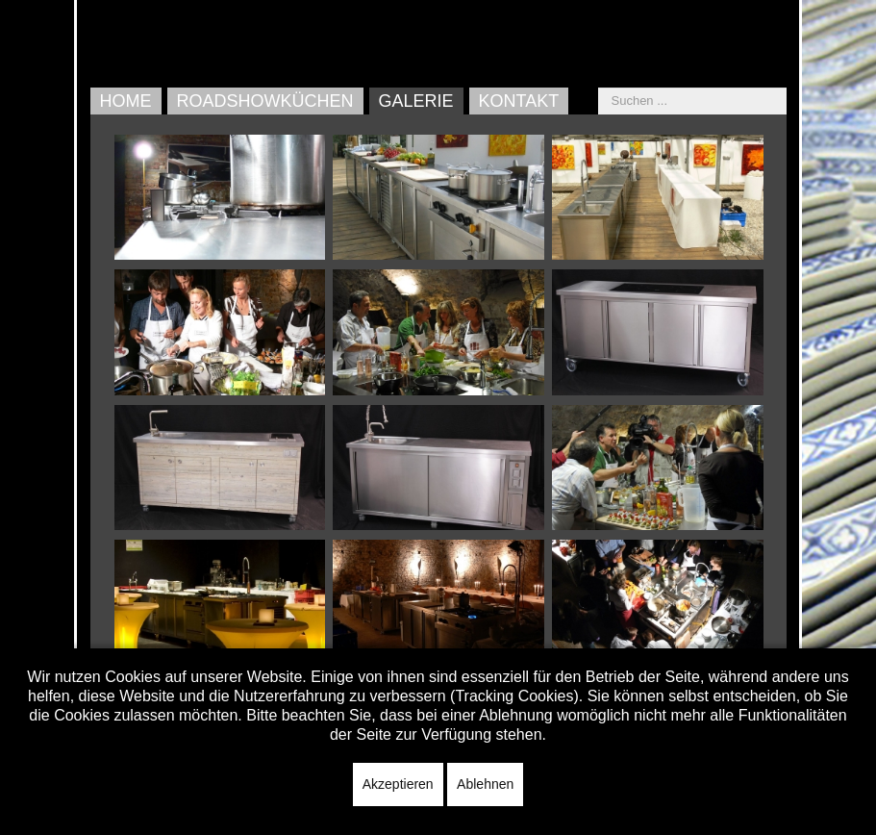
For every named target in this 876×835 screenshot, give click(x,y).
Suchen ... (598, 88)
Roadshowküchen (265, 101)
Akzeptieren (398, 784)
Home (126, 101)
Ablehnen (485, 784)
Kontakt (519, 101)
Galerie (416, 101)
